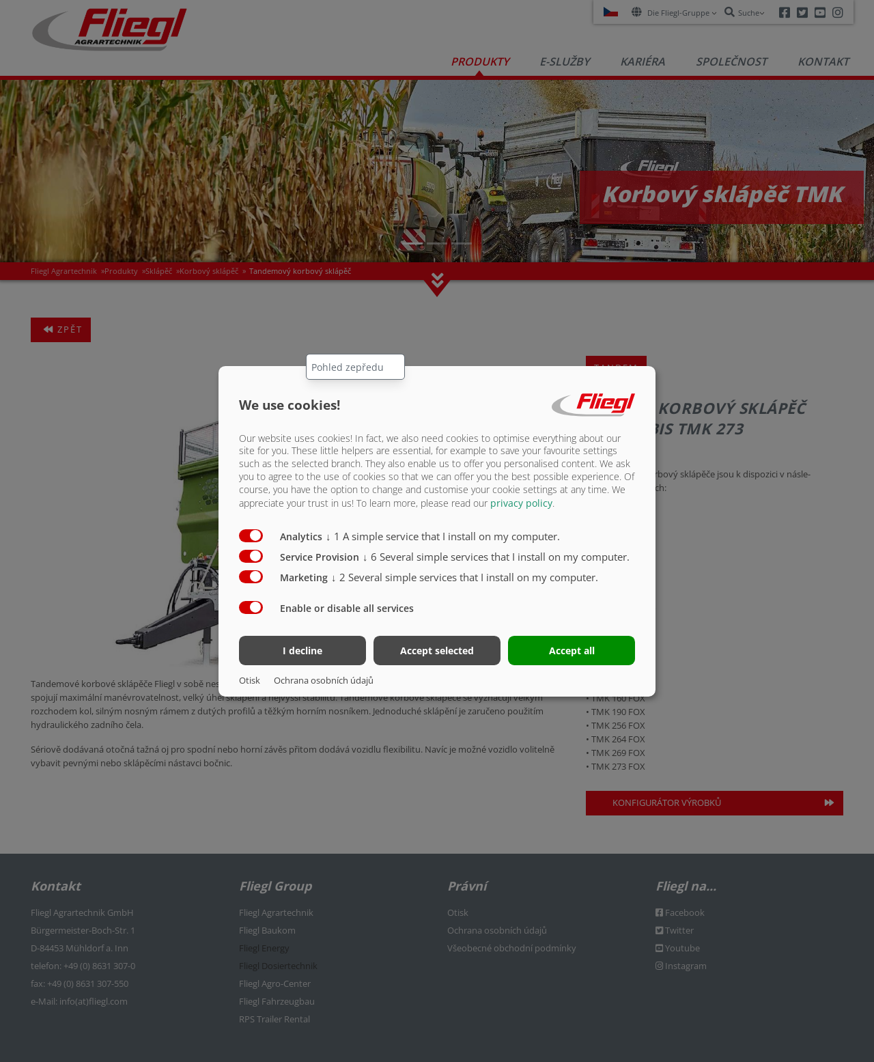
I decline (302, 650)
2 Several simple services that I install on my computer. (464, 577)
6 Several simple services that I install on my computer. (496, 556)
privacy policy (521, 503)
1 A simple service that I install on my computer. (443, 536)
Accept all (572, 650)
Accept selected (437, 650)
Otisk (249, 680)
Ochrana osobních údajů (323, 680)
